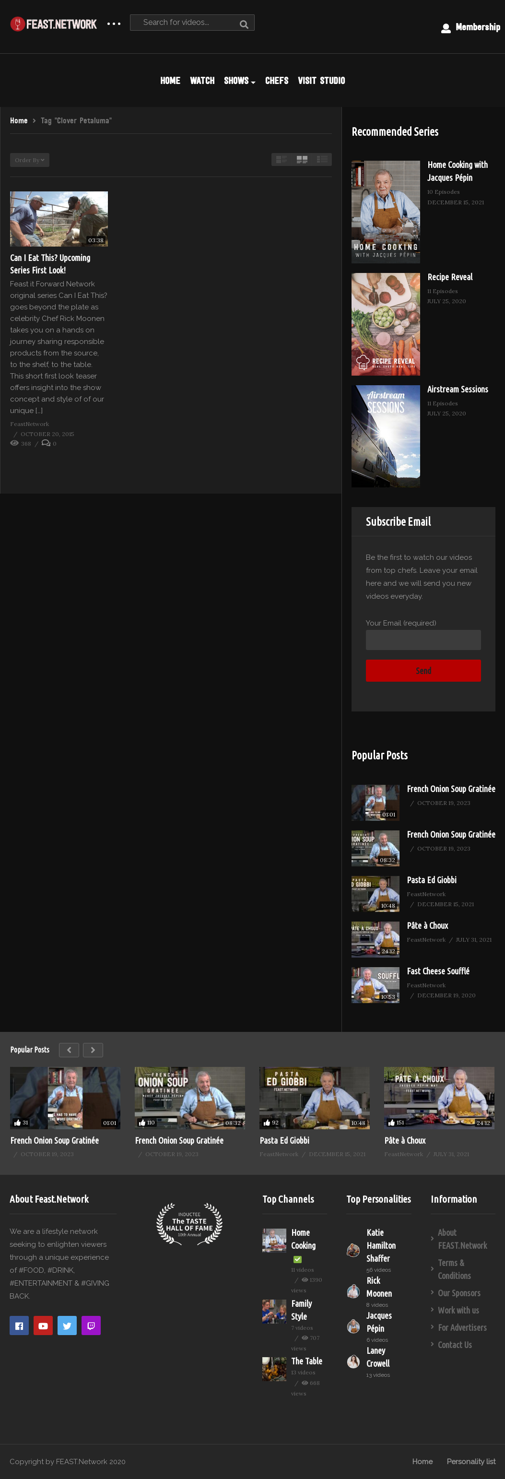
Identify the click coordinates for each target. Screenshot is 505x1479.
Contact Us (455, 1344)
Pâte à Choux (427, 925)
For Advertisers (462, 1327)
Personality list (471, 1461)
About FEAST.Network (462, 1239)
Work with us (458, 1310)
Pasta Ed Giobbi (432, 880)
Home (422, 1461)
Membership (470, 27)
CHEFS (276, 80)
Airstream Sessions (457, 389)
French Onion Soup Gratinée (451, 788)
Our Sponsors (459, 1293)
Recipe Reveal (449, 277)
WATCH (202, 80)
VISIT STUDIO (321, 80)
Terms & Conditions (454, 1269)
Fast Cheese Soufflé (438, 971)
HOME (170, 80)
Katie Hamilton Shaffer (381, 1245)
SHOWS (240, 80)
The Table (306, 1361)
